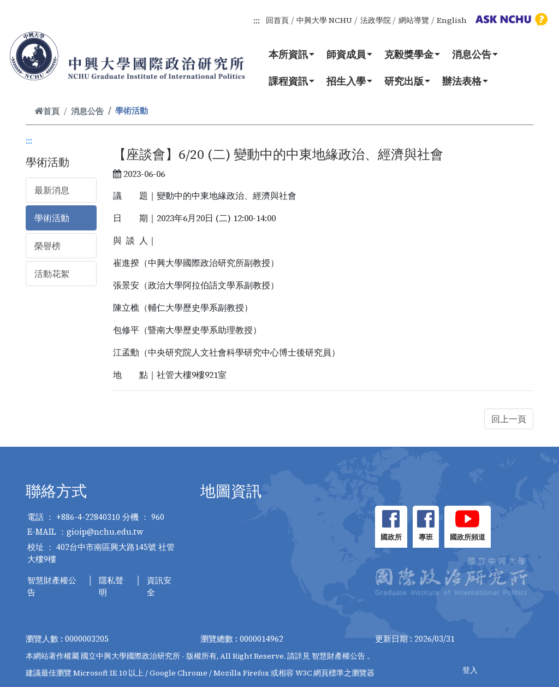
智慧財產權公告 (51, 587)
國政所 (391, 537)
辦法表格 (465, 80)
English (452, 20)
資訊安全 (159, 587)
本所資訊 (291, 54)
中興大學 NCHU (324, 20)
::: (256, 20)
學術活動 (51, 218)
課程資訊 (291, 80)
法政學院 (375, 20)
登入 (470, 670)
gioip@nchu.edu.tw (105, 531)
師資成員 (349, 54)
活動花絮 (51, 274)
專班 (426, 537)
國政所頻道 (467, 537)
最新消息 (51, 190)
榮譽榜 (47, 246)
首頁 (47, 111)
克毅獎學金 (412, 54)
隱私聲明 (111, 587)
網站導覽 (414, 20)
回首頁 (277, 20)
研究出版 (407, 80)
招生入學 (349, 80)
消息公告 (475, 54)
